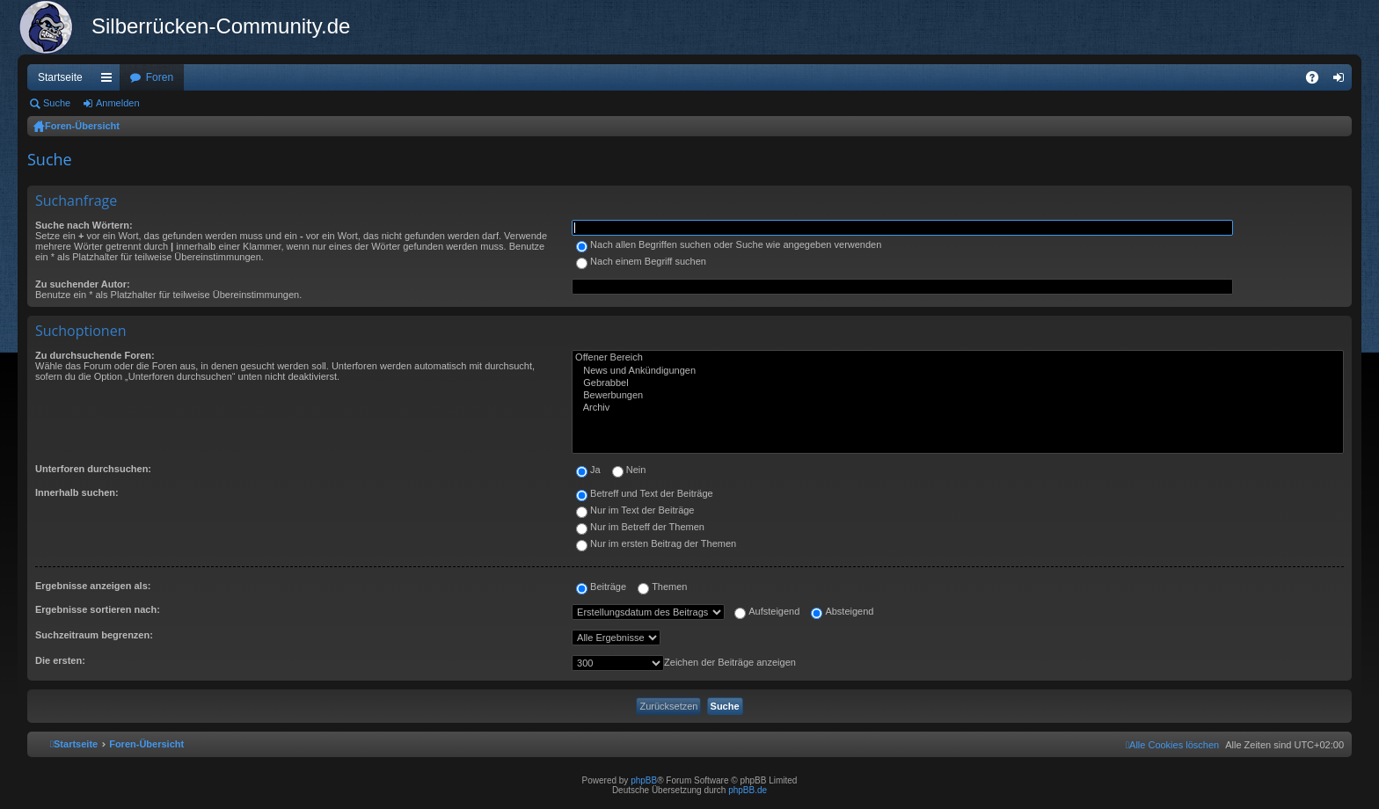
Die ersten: (60, 660)
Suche (56, 103)
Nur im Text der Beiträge (635, 510)
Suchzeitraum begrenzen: (94, 635)
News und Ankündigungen (957, 371)
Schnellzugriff (110, 81)
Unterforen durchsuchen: (93, 468)
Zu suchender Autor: (82, 284)
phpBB (644, 780)
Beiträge (601, 586)
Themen (662, 586)
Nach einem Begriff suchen (641, 261)
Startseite (60, 77)
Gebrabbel (957, 383)
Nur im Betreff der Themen (640, 526)
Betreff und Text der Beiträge (644, 493)
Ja (588, 469)
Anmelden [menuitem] (1342, 81)
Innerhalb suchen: (77, 492)
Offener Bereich (957, 358)
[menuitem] (1172, 745)
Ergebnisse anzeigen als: (92, 585)
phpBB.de (747, 790)
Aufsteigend (766, 611)
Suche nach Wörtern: (84, 225)
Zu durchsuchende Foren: (95, 355)
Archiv (957, 408)
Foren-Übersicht (82, 125)
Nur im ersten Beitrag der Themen (656, 543)
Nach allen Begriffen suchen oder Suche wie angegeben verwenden (728, 244)
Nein (629, 469)
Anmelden (118, 103)
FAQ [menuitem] (1317, 81)
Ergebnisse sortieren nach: (97, 609)
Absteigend (842, 611)
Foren (159, 77)
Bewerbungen (957, 396)
